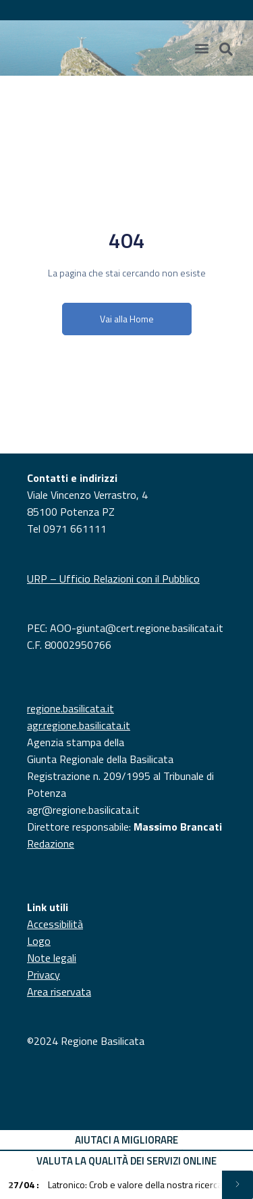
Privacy (43, 974)
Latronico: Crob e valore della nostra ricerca (115, 1184)
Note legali (51, 958)
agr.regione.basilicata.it (78, 725)
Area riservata (59, 991)
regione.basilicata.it (70, 708)
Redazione (50, 843)
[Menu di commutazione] (201, 48)
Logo (39, 941)
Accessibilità (55, 924)
